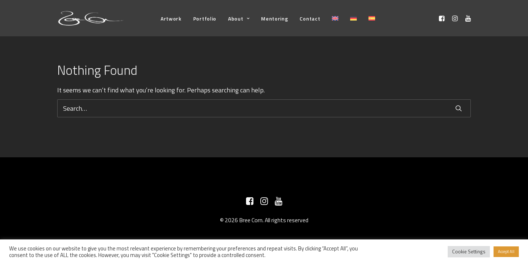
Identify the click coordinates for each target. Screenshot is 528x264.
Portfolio (204, 18)
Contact (310, 18)
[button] (443, 18)
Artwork (171, 18)
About (238, 18)
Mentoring (274, 18)
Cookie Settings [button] (468, 251)
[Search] (264, 108)
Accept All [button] (506, 251)
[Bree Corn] (91, 18)
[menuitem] (171, 18)
